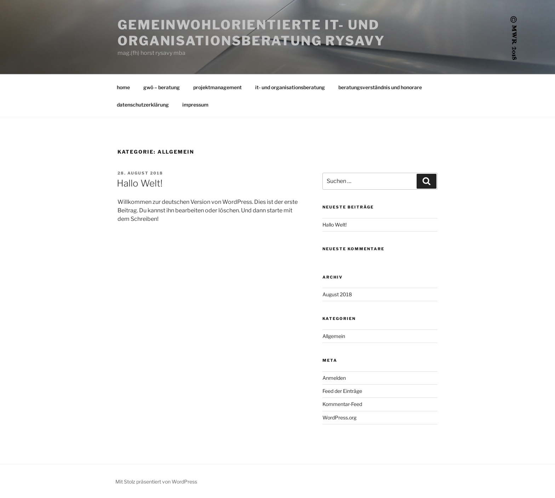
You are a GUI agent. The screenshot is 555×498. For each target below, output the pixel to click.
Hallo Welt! (139, 183)
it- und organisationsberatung (290, 87)
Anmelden (334, 378)
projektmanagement (217, 87)
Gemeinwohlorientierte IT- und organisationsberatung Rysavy (251, 32)
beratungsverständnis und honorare (380, 87)
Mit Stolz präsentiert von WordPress (156, 482)
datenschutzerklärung (143, 105)
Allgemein (333, 336)
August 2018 (337, 294)
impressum (195, 105)
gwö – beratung (161, 87)
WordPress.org (339, 417)
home (123, 87)
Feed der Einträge (342, 391)
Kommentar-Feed (342, 404)
